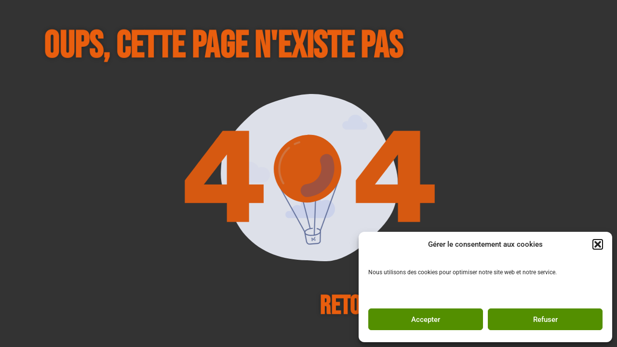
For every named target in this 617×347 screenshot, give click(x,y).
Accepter (425, 319)
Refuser (545, 319)
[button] (598, 244)
